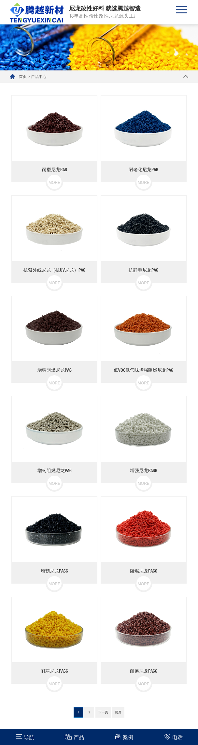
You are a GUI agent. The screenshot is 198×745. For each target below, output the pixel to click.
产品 (74, 736)
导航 (25, 736)
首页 (23, 76)
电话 (173, 736)
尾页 (118, 712)
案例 (124, 736)
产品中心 (39, 76)
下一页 (103, 712)
